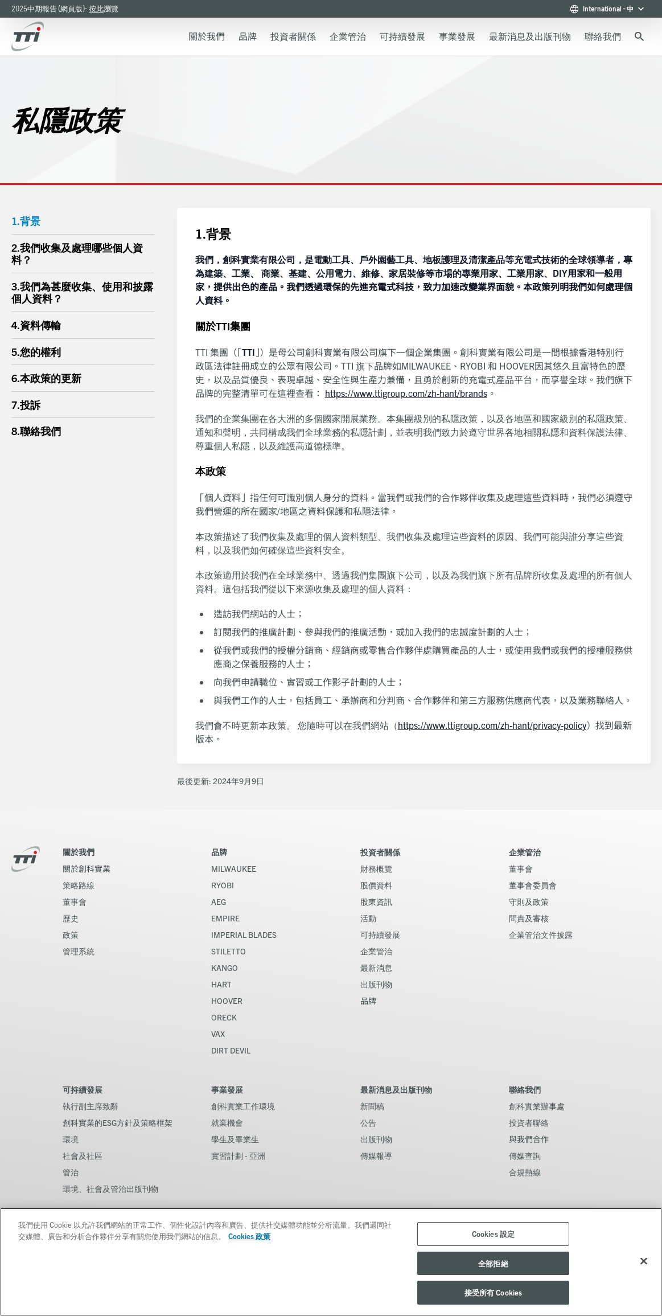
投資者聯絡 (529, 1122)
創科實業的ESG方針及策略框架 (117, 1122)
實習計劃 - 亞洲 (238, 1155)
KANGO (224, 967)
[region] (331, 1262)
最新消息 (376, 967)
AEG (218, 901)
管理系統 (78, 951)
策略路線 (78, 885)
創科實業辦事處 (537, 1106)
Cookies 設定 (493, 1234)
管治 (71, 1172)
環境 (71, 1139)
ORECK (224, 1017)
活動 (368, 918)
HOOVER (226, 1000)
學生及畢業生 (235, 1139)
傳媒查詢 (525, 1155)
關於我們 (78, 852)
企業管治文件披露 (541, 934)
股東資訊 (376, 901)
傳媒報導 (376, 1155)
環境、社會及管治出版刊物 (110, 1188)
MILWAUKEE (233, 868)
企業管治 (376, 951)
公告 (368, 1122)
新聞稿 (372, 1106)
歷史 (71, 918)
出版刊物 (376, 984)
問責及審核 (529, 918)
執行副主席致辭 (90, 1106)
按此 (96, 8)
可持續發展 (380, 934)
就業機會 (227, 1122)
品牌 (219, 852)
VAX (218, 1033)
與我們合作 (529, 1139)
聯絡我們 (525, 1089)
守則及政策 (529, 901)
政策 (71, 934)
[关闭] (643, 1261)
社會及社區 (82, 1155)
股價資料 (376, 885)
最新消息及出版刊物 (396, 1089)
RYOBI (222, 885)
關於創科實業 (86, 868)
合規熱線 (525, 1172)
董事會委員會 (533, 885)
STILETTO (228, 951)
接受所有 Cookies (493, 1292)
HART (221, 984)
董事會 (75, 901)
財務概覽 (376, 868)
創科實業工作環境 (243, 1106)
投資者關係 (380, 852)
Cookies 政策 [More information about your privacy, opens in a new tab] (249, 1236)
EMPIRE (225, 918)
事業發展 (227, 1089)
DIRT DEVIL (230, 1050)
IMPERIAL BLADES (244, 934)
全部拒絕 (493, 1263)
